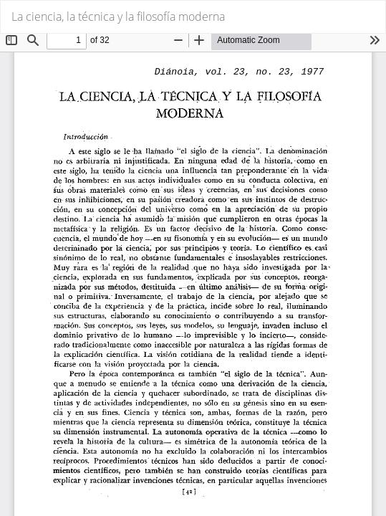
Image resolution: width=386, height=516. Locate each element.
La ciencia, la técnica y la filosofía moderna (118, 16)
